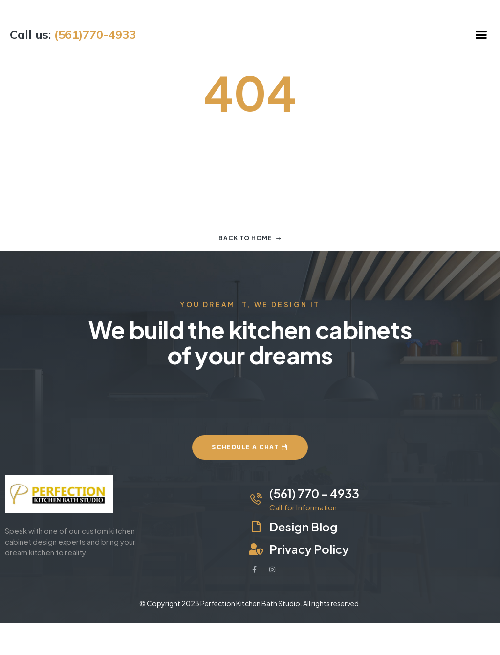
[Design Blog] (256, 526)
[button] (481, 34)
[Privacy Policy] (256, 549)
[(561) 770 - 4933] (256, 499)
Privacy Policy (309, 549)
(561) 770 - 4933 (314, 493)
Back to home (250, 238)
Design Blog (303, 526)
